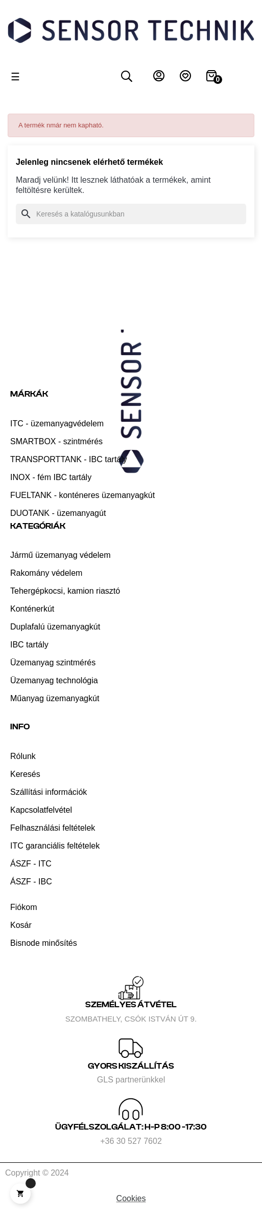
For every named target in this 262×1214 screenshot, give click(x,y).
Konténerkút (32, 608)
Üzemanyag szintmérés (53, 662)
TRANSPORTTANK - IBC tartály (68, 459)
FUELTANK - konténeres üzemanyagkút (82, 495)
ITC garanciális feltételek (55, 845)
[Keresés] (131, 214)
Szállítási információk (48, 792)
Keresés (25, 774)
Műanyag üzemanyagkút (54, 698)
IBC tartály (29, 644)
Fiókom (23, 907)
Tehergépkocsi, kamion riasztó (65, 591)
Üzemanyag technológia (54, 680)
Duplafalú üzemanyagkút (55, 626)
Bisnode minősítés (43, 943)
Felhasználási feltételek (52, 827)
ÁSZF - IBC (31, 881)
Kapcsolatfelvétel (41, 810)
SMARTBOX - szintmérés (56, 441)
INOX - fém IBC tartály (50, 477)
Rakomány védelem (46, 573)
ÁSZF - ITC (31, 863)
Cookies (131, 1198)
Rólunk (23, 756)
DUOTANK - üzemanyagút (58, 513)
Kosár (21, 925)
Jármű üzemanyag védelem (60, 555)
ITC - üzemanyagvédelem (57, 423)
